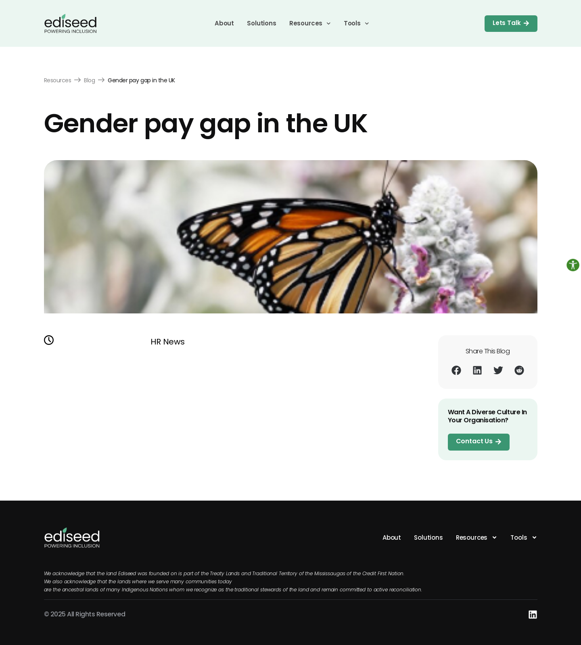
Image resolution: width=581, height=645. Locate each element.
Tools (356, 23)
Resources (310, 23)
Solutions (261, 23)
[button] (456, 370)
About (224, 23)
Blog (89, 80)
